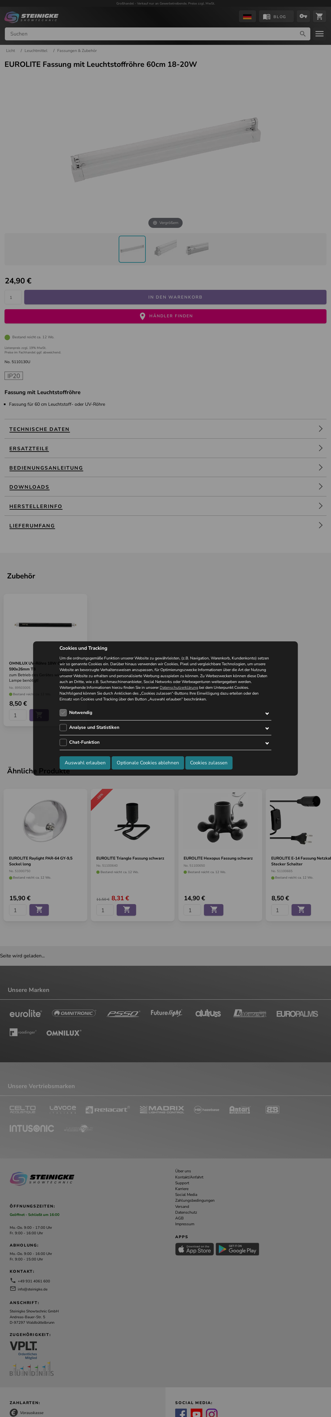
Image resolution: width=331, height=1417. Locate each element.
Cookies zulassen (209, 762)
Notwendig (80, 712)
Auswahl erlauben (85, 762)
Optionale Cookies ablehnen (148, 762)
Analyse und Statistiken (94, 727)
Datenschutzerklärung (179, 687)
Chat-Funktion (84, 742)
